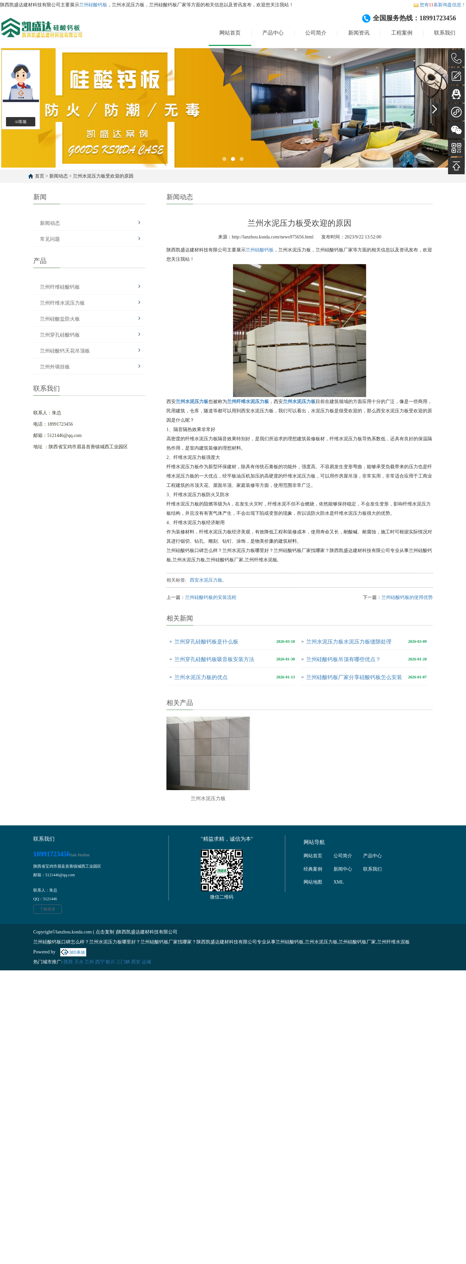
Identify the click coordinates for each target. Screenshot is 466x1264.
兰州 (89, 961)
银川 (110, 961)
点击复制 (105, 931)
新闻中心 (343, 869)
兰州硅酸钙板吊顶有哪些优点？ (343, 659)
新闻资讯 (358, 33)
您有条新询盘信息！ (439, 4)
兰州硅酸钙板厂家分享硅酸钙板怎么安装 (354, 677)
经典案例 (313, 869)
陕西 (68, 961)
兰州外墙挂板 (55, 366)
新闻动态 (58, 176)
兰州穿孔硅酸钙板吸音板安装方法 (214, 659)
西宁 (100, 961)
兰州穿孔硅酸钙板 (60, 335)
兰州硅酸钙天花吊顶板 (65, 350)
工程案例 (401, 33)
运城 (146, 961)
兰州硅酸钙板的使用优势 (407, 597)
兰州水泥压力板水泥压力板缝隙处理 (348, 641)
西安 (135, 961)
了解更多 (48, 909)
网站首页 (230, 33)
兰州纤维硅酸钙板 (60, 287)
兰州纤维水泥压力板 (62, 303)
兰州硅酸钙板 (93, 4)
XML (339, 882)
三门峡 (123, 961)
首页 (39, 176)
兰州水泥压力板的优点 (201, 677)
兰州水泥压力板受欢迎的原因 (103, 176)
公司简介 (316, 33)
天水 (79, 961)
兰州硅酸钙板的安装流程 (210, 597)
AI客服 (21, 121)
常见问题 (50, 239)
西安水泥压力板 (206, 580)
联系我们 (444, 33)
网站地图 (313, 882)
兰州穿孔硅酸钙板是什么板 (206, 641)
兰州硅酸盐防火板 (60, 319)
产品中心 (273, 33)
